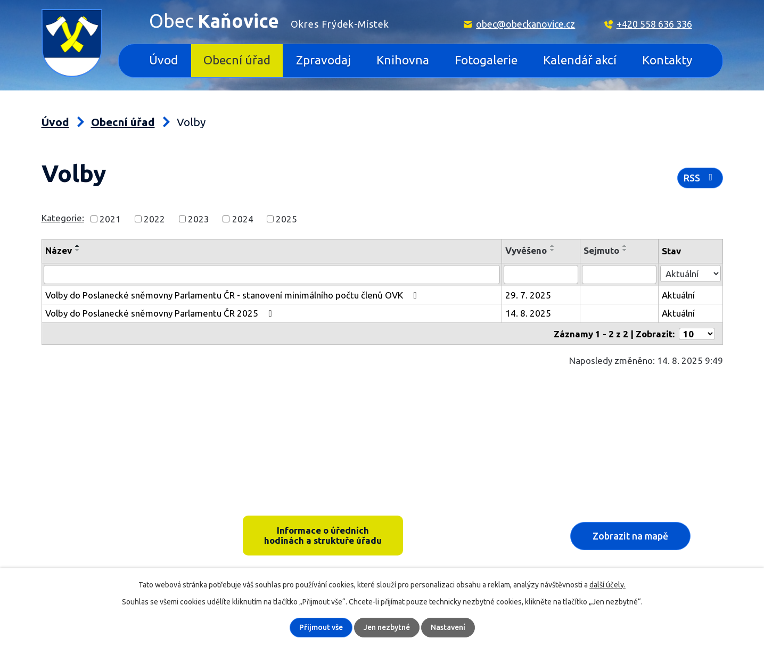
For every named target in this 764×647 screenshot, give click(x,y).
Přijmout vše (321, 627)
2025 (286, 218)
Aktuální (678, 295)
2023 (198, 218)
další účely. (607, 584)
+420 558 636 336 (654, 24)
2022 (154, 218)
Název (58, 250)
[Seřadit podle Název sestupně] (78, 250)
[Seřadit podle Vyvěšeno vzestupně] (554, 246)
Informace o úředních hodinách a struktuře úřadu (323, 535)
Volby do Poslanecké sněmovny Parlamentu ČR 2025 (160, 313)
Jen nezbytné (387, 627)
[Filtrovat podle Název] (273, 274)
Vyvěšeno (527, 250)
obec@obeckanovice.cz (525, 24)
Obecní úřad (236, 60)
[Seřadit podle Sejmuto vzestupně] (626, 246)
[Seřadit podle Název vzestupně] (78, 246)
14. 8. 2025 (530, 313)
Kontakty (667, 60)
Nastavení (448, 627)
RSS (700, 177)
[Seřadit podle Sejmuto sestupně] (626, 250)
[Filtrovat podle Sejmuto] (619, 274)
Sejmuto (602, 250)
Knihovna (402, 60)
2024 (242, 218)
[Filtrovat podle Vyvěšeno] (542, 274)
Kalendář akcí (580, 60)
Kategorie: (63, 218)
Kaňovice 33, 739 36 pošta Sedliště (124, 520)
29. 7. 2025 (530, 295)
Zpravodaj (323, 60)
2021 (110, 218)
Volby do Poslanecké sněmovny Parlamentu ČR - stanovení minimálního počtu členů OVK (233, 295)
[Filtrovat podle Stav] (690, 273)
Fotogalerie (486, 60)
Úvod (163, 60)
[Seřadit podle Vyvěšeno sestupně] (554, 250)
